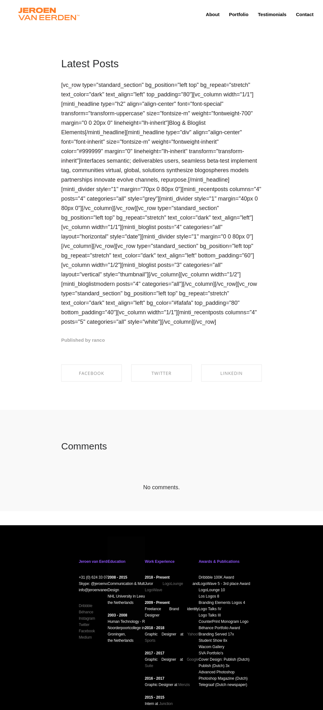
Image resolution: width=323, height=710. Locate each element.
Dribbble (85, 606)
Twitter (84, 625)
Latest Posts (90, 63)
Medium (85, 637)
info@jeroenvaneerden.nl (99, 590)
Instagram (87, 618)
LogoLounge (172, 583)
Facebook (87, 631)
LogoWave (153, 590)
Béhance (86, 612)
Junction (166, 703)
